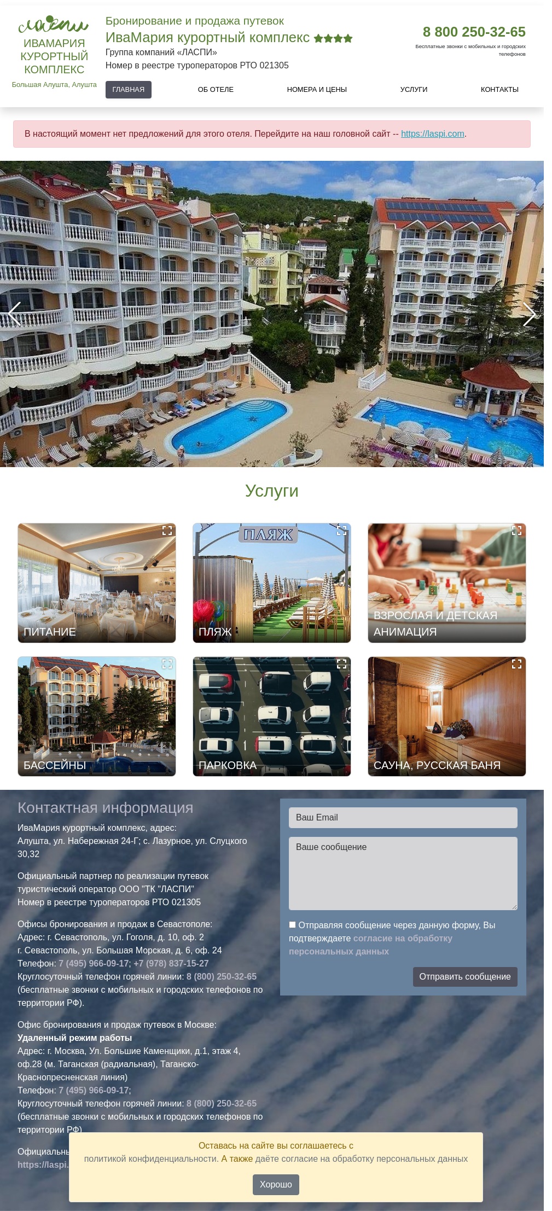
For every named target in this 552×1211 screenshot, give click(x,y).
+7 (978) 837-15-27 (170, 963)
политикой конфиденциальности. (151, 1158)
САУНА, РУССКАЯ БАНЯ (437, 765)
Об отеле (216, 89)
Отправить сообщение (465, 976)
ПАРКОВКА (228, 765)
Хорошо (276, 1184)
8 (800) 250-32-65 (222, 976)
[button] (530, 314)
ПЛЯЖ (215, 632)
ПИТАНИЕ (50, 632)
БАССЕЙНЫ (55, 765)
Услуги (414, 89)
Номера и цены (317, 89)
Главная (128, 89)
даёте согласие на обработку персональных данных (361, 1158)
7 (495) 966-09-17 (94, 963)
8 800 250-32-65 (474, 31)
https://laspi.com (432, 133)
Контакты (500, 89)
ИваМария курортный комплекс (54, 56)
